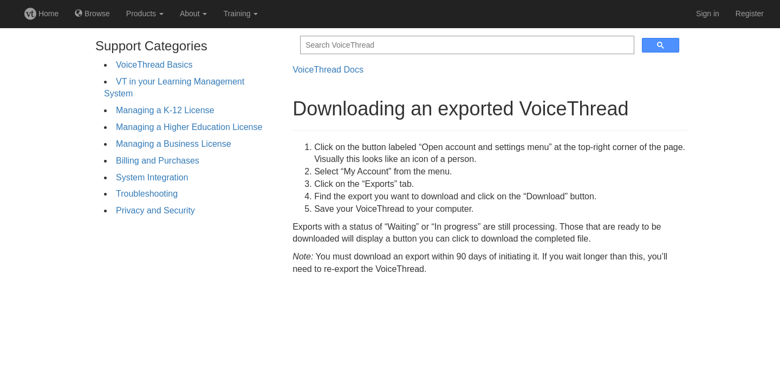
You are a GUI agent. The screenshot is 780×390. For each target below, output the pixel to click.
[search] (466, 45)
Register (750, 13)
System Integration (152, 177)
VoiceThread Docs (327, 69)
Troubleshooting (147, 193)
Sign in (707, 13)
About (193, 13)
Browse (92, 13)
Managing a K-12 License (165, 110)
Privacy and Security (155, 210)
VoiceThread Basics (154, 64)
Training (240, 13)
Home (41, 14)
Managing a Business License (173, 143)
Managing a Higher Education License (189, 127)
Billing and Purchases (157, 160)
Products (145, 13)
